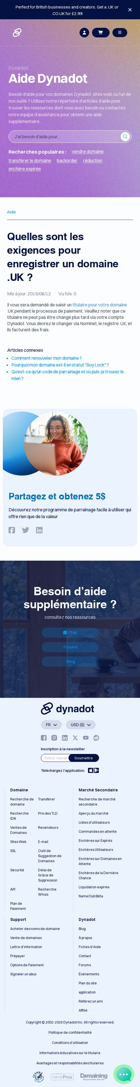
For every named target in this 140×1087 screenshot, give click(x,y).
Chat (70, 632)
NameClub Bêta (91, 896)
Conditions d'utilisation (70, 1043)
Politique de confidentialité (70, 1032)
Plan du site (88, 983)
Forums (71, 647)
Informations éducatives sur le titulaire (70, 1053)
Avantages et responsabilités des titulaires (70, 1063)
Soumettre (83, 758)
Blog (71, 661)
